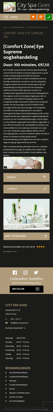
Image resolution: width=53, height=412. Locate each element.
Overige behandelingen (16, 384)
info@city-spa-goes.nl (19, 322)
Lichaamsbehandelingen (16, 376)
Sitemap (17, 409)
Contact (26, 189)
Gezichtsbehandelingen (17, 27)
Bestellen (25, 289)
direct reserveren (26, 236)
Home (5, 27)
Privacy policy (31, 409)
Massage (10, 380)
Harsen (10, 388)
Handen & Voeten (14, 396)
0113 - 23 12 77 (16, 319)
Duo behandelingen (15, 401)
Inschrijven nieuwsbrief (16, 328)
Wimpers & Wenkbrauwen (17, 392)
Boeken (26, 177)
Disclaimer (23, 409)
